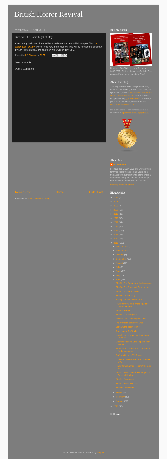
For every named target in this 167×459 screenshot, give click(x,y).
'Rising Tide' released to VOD (129, 299)
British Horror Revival (48, 14)
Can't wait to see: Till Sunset (129, 355)
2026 (116, 197)
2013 (116, 239)
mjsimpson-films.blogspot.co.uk (135, 113)
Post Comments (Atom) (39, 198)
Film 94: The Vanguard (126, 314)
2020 (116, 210)
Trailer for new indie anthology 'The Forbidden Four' (132, 305)
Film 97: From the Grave (127, 291)
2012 (116, 243)
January (120, 401)
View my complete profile (122, 185)
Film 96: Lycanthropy (125, 295)
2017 (116, 222)
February (120, 397)
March (119, 393)
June (118, 271)
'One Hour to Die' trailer (127, 331)
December (121, 246)
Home (60, 192)
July (118, 267)
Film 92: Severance (125, 379)
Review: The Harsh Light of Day (130, 319)
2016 (116, 226)
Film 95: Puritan (123, 310)
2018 (116, 218)
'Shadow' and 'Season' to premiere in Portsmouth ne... (133, 349)
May (118, 275)
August (119, 263)
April (118, 279)
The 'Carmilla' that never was (129, 323)
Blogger (100, 452)
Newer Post (23, 192)
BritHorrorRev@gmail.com (122, 104)
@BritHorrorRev (133, 98)
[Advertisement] (59, 166)
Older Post (96, 192)
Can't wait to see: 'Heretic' (128, 327)
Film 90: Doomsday (125, 387)
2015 (116, 230)
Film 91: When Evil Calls (127, 383)
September (121, 259)
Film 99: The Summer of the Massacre (134, 283)
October (120, 255)
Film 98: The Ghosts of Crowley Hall (133, 287)
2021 (116, 206)
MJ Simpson (119, 164)
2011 (116, 406)
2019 (116, 214)
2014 (116, 234)
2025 (116, 201)
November (121, 250)
